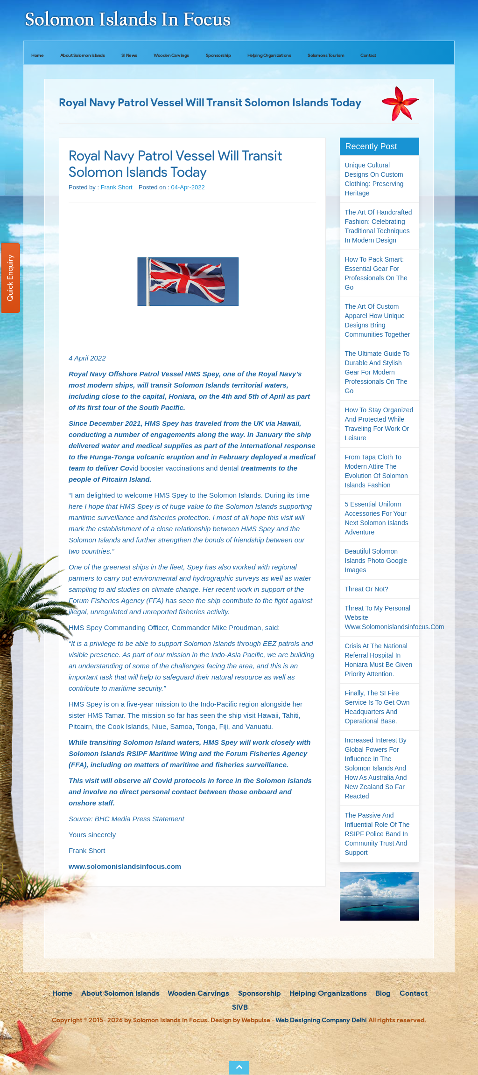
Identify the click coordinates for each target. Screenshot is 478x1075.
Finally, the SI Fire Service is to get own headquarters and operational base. (377, 707)
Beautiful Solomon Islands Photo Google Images (376, 561)
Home (37, 55)
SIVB (239, 1007)
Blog (382, 993)
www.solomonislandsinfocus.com (125, 866)
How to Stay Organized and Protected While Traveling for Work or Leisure (379, 424)
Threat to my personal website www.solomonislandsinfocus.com (382, 617)
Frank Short (117, 187)
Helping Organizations (269, 55)
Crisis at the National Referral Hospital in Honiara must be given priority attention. (379, 660)
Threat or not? (366, 589)
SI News (129, 55)
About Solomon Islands (82, 55)
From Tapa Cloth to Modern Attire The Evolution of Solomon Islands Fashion (376, 471)
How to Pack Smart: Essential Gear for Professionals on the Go (376, 273)
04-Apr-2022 (187, 187)
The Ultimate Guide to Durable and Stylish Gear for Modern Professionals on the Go (377, 372)
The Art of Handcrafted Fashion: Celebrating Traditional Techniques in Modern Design (378, 226)
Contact (368, 55)
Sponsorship (218, 55)
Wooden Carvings (171, 55)
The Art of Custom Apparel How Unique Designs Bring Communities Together (377, 320)
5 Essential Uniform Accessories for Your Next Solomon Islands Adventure (376, 518)
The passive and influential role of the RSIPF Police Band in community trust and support (377, 833)
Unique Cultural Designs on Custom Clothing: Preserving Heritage (374, 179)
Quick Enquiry (10, 278)
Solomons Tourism (326, 55)
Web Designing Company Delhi (321, 1020)
